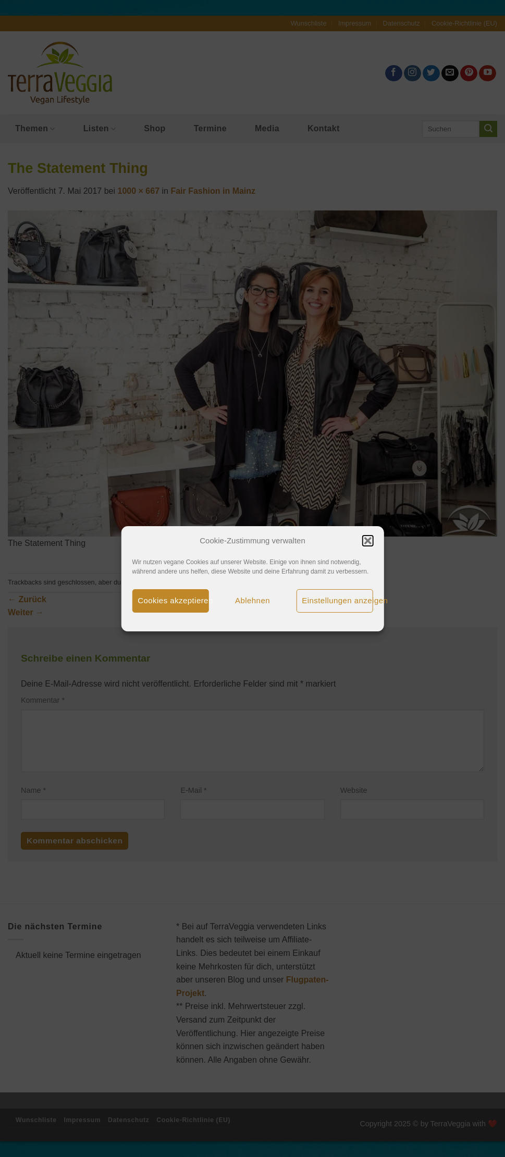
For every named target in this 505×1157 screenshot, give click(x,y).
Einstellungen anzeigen (337, 600)
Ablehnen (252, 600)
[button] (368, 541)
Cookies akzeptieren (173, 600)
